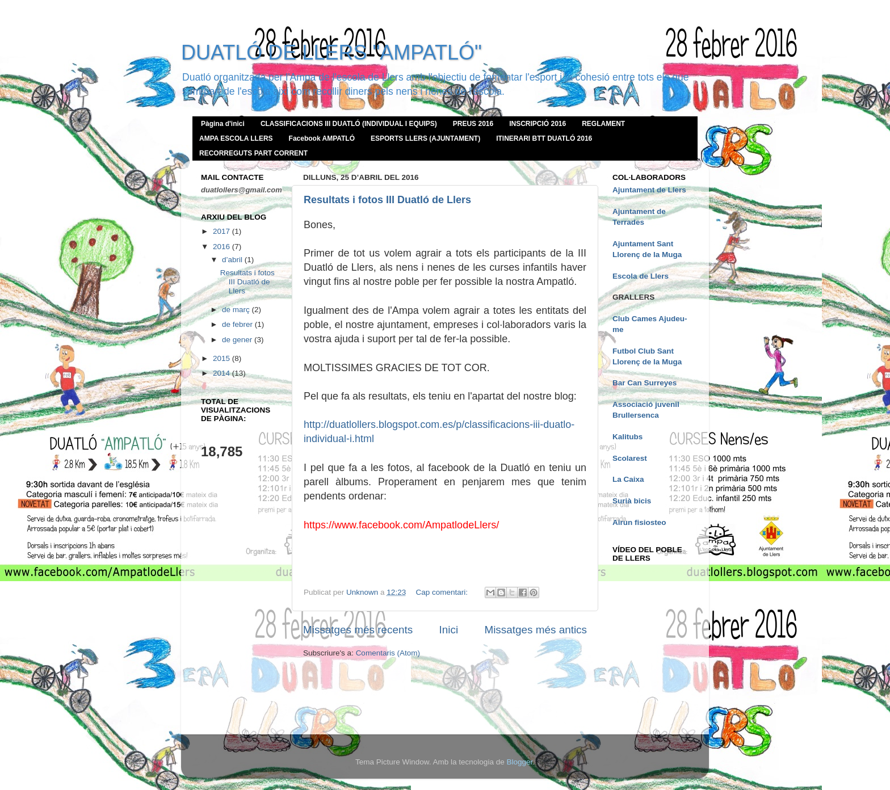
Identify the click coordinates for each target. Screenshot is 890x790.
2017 (222, 231)
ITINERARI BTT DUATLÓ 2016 (544, 138)
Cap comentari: (442, 592)
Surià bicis (631, 501)
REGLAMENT (603, 124)
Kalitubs (627, 436)
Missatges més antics (535, 630)
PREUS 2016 (473, 124)
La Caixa (628, 479)
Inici (449, 630)
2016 (222, 246)
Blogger (519, 762)
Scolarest (629, 458)
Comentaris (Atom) (388, 653)
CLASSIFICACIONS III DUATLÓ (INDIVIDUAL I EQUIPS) (349, 124)
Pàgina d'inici (223, 124)
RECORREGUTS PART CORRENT (253, 153)
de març (237, 309)
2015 (222, 358)
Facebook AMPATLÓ (322, 138)
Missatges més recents (358, 630)
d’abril (233, 259)
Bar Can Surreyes (644, 383)
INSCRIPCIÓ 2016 (537, 124)
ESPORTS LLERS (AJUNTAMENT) (425, 138)
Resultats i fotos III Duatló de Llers (387, 199)
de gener (238, 339)
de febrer (238, 324)
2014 (222, 373)
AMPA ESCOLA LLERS (236, 138)
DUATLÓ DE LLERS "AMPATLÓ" (331, 52)
